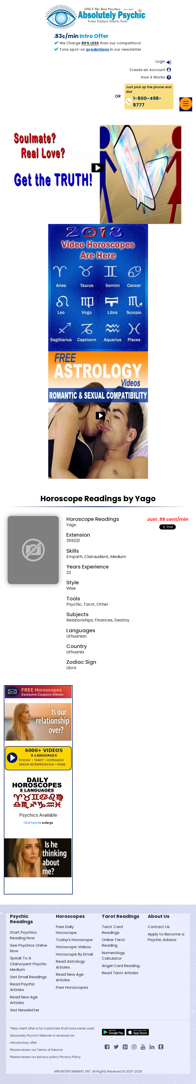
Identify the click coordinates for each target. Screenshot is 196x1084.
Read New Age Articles (24, 999)
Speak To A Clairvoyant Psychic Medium (28, 963)
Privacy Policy (70, 1057)
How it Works (153, 77)
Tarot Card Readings (112, 929)
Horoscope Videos (73, 946)
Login (160, 61)
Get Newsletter (24, 1010)
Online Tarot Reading (113, 942)
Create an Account (147, 70)
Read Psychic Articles (22, 986)
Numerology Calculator (113, 955)
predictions (97, 49)
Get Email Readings (28, 977)
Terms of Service (50, 1050)
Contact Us (159, 926)
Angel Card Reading (121, 965)
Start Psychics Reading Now (23, 935)
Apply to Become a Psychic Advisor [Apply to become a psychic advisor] (166, 936)
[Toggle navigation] (185, 103)
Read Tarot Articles (120, 972)
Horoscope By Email (74, 954)
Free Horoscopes (72, 987)
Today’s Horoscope (74, 939)
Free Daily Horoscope (66, 929)
